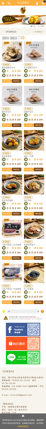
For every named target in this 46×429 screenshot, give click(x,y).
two (22, 37)
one (19, 37)
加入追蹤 (7, 81)
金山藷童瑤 (23, 10)
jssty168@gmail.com (21, 395)
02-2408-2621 (20, 386)
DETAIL (16, 81)
